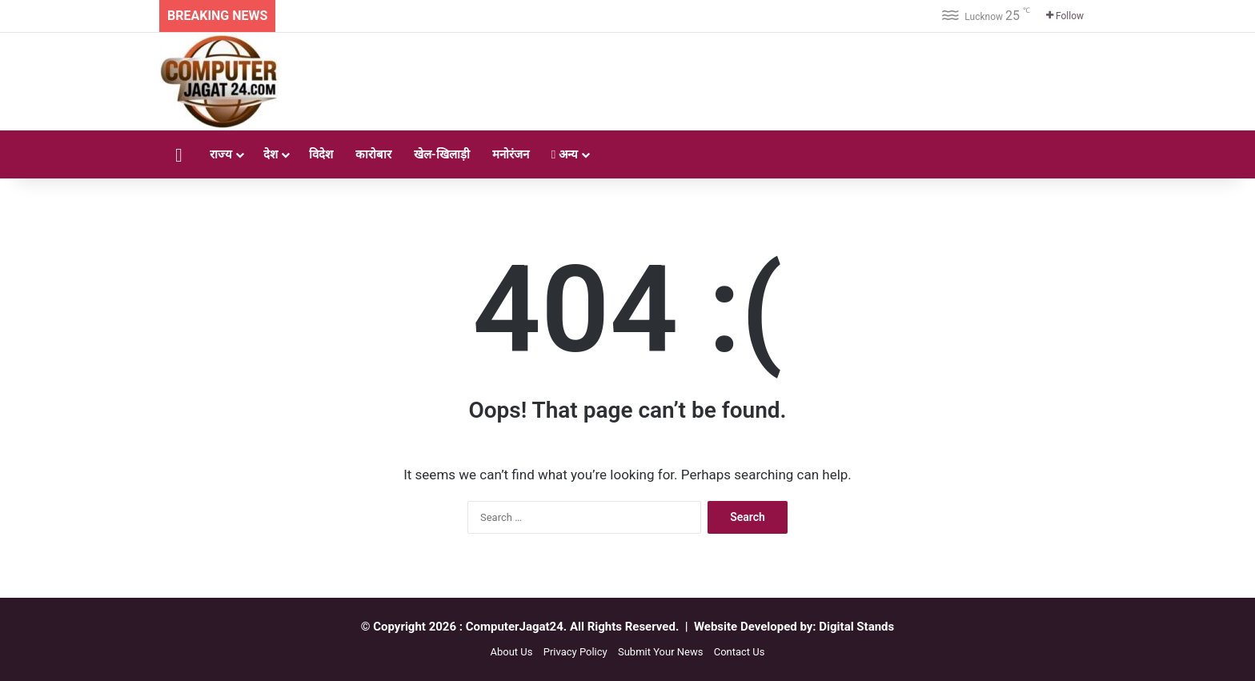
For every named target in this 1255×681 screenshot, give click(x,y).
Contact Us (739, 652)
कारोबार (373, 154)
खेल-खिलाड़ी (442, 154)
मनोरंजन (510, 154)
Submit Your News (660, 652)
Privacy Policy (575, 652)
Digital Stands (856, 626)
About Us (511, 652)
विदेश (321, 154)
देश (270, 154)
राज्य (221, 154)
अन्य (564, 154)
